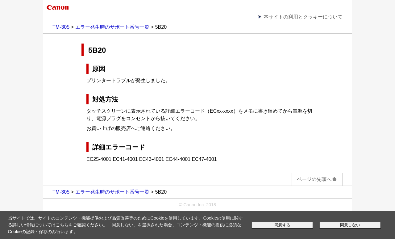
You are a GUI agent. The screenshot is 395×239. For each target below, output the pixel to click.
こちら (62, 224)
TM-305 (60, 27)
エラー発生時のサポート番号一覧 (112, 27)
